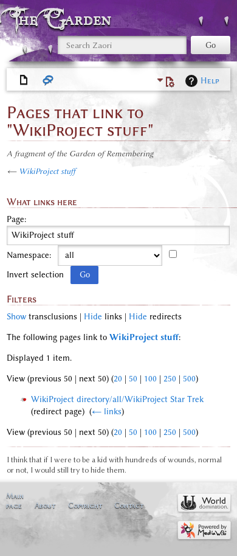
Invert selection (35, 275)
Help (210, 80)
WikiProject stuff (47, 171)
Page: (16, 219)
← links (107, 411)
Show (16, 316)
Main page (15, 500)
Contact (128, 505)
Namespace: (29, 255)
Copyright (85, 505)
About (45, 505)
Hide (93, 316)
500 (189, 379)
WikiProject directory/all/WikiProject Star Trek (117, 399)
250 (169, 379)
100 (150, 379)
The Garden (63, 19)
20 (118, 379)
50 (133, 379)
